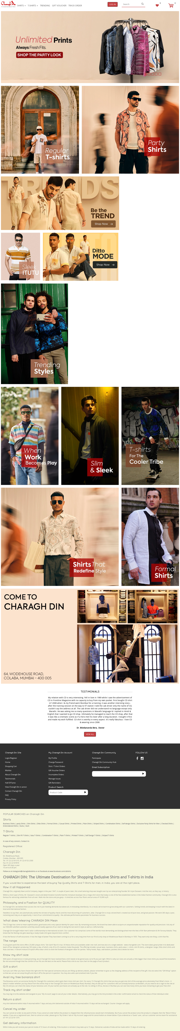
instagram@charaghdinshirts (24, 871)
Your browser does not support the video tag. (142, 186)
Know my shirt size (15, 954)
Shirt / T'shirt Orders (57, 766)
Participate (96, 758)
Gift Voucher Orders (57, 770)
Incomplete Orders (56, 774)
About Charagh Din (13, 774)
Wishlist (8, 770)
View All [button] (90, 734)
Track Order (75, 5)
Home (7, 762)
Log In (112, 4)
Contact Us (25, 841)
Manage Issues (55, 778)
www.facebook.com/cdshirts (60, 871)
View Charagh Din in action (16, 787)
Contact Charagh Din (13, 791)
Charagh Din (11, 851)
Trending (45, 5)
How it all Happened (16, 887)
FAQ (7, 795)
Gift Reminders (55, 783)
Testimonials (10, 778)
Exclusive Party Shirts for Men (148, 824)
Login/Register (11, 758)
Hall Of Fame (10, 783)
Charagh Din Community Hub (104, 762)
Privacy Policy (10, 799)
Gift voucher (59, 5)
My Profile (53, 758)
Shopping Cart (11, 766)
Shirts (21, 5)
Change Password (56, 762)
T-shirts (33, 5)
